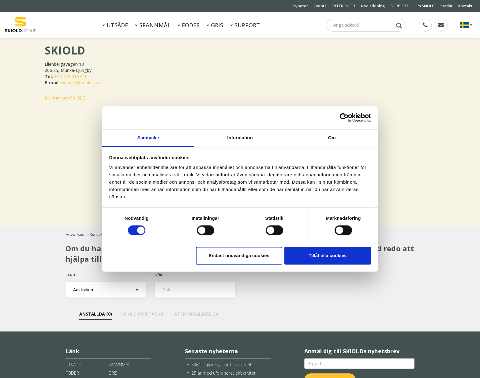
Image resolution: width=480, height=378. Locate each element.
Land (70, 275)
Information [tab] (240, 137)
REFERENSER (343, 6)
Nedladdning (373, 6)
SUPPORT (400, 6)
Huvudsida (75, 234)
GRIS (215, 25)
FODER (189, 25)
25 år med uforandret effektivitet (223, 373)
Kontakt (465, 6)
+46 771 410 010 (71, 76)
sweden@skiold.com (81, 82)
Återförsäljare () (196, 314)
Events (320, 6)
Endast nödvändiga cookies (239, 255)
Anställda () (95, 314)
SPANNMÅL (153, 25)
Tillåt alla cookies (328, 255)
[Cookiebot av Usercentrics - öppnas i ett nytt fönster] (344, 117)
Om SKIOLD (424, 6)
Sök (158, 275)
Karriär (446, 6)
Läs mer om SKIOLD (65, 98)
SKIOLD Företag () (143, 314)
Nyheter (300, 6)
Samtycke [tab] (148, 137)
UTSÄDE (115, 25)
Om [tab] (332, 137)
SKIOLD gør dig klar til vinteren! (221, 365)
